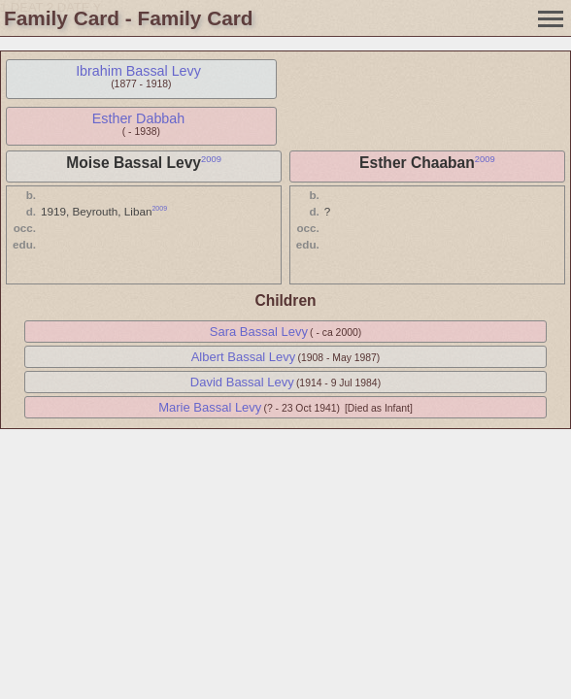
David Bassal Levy (242, 382)
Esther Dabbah (138, 118)
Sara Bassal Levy (259, 331)
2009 (211, 159)
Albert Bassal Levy (243, 357)
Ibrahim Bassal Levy (138, 71)
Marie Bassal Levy (209, 407)
